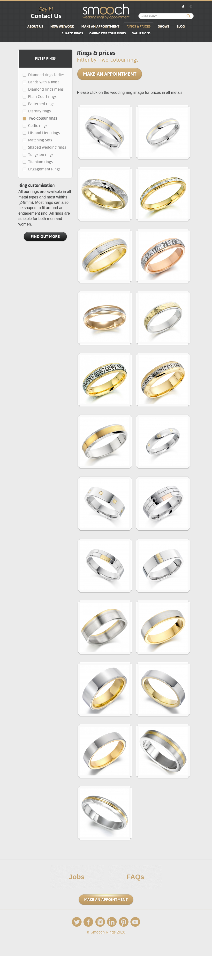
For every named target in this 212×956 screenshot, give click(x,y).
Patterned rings (41, 104)
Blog (180, 26)
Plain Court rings (42, 96)
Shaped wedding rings (47, 147)
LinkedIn (112, 922)
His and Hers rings (44, 133)
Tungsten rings (40, 154)
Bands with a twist (43, 82)
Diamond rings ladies (46, 75)
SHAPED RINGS (72, 33)
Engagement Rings (44, 169)
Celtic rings (37, 125)
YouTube (135, 922)
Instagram (100, 922)
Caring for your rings (107, 33)
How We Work (62, 26)
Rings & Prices (139, 26)
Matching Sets (40, 140)
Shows (163, 26)
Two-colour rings (42, 118)
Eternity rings (39, 111)
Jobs (76, 877)
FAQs (135, 877)
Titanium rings (40, 162)
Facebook (88, 922)
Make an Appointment (100, 26)
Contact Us (46, 16)
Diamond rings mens (46, 89)
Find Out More (45, 236)
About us (35, 26)
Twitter (77, 922)
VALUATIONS (141, 33)
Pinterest (124, 922)
